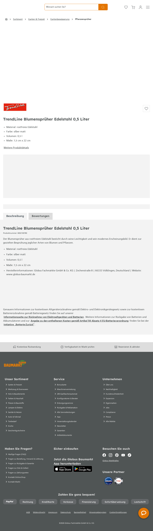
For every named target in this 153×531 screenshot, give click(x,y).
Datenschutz (65, 512)
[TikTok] (129, 455)
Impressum (52, 512)
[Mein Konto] (140, 11)
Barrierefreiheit (80, 512)
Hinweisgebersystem (97, 512)
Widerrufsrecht (39, 512)
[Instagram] (110, 455)
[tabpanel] (15, 223)
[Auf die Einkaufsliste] (146, 116)
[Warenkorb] (133, 11)
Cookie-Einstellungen (118, 512)
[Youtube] (123, 455)
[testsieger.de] (118, 481)
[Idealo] (109, 481)
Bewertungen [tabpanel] (40, 223)
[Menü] (147, 11)
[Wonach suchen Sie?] (71, 11)
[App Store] (63, 469)
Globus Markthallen (111, 461)
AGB (28, 512)
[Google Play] (82, 469)
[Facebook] (104, 455)
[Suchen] (103, 11)
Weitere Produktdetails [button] (16, 155)
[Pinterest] (117, 455)
